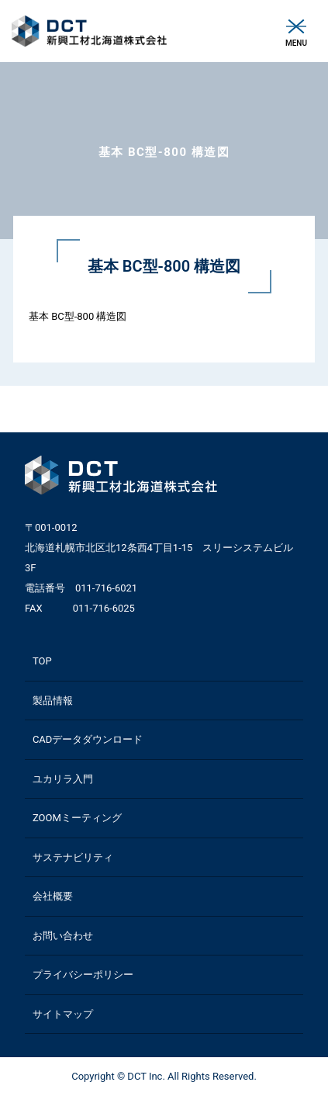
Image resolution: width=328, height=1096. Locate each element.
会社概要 (53, 896)
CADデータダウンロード (88, 739)
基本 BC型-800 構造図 (78, 316)
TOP (42, 661)
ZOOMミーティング (77, 818)
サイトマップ (63, 1014)
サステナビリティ (73, 857)
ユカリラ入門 (63, 779)
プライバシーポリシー (83, 974)
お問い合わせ (63, 936)
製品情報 (53, 700)
